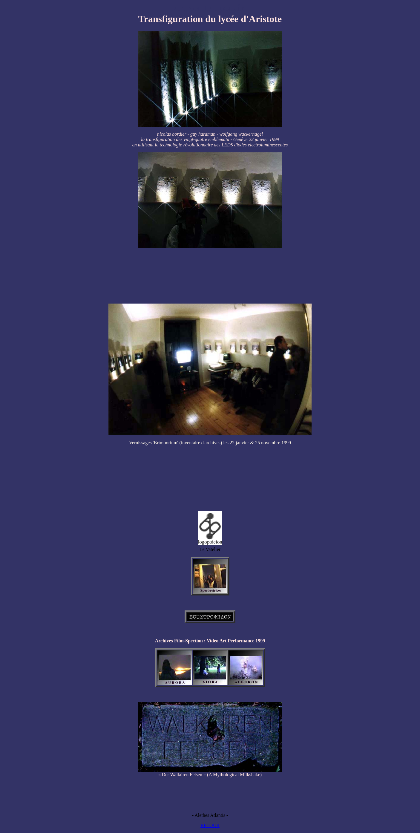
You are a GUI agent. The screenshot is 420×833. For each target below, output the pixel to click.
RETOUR (210, 825)
